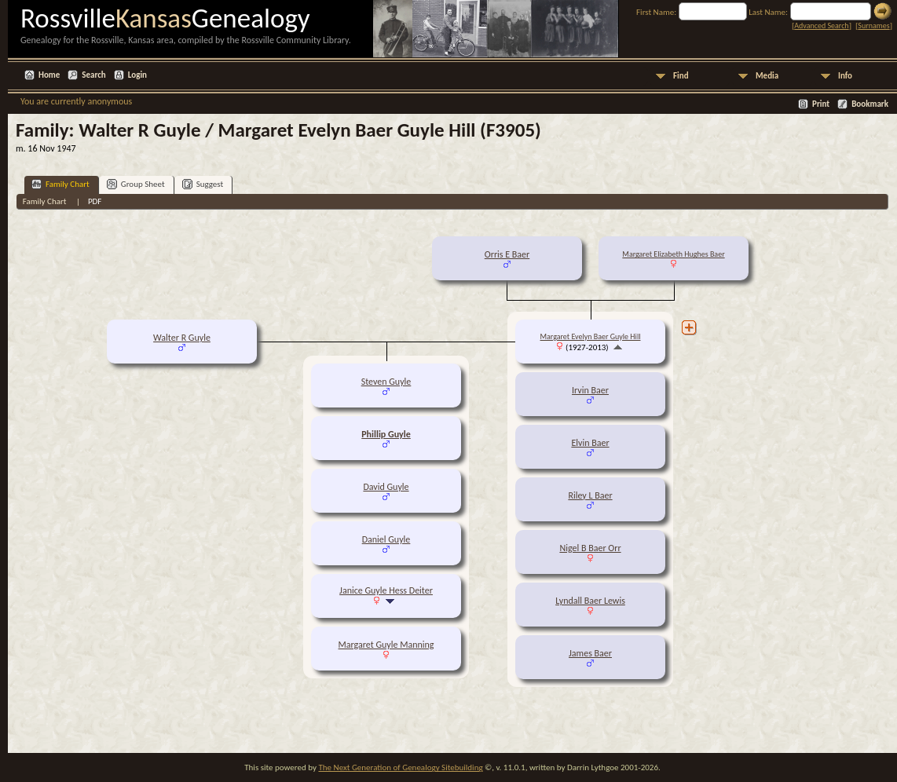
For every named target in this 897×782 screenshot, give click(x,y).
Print (820, 104)
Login (137, 75)
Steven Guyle (386, 381)
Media (767, 76)
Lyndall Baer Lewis (590, 600)
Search (93, 75)
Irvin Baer (590, 390)
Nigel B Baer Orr (590, 548)
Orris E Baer (507, 254)
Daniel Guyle (386, 539)
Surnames (873, 25)
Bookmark (869, 104)
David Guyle (385, 486)
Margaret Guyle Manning (386, 644)
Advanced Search (821, 25)
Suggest (203, 184)
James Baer (590, 653)
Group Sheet (136, 184)
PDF (95, 201)
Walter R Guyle (182, 337)
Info (845, 76)
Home (49, 75)
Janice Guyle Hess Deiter (386, 590)
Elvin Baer (590, 442)
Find (681, 76)
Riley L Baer (590, 495)
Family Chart (60, 184)
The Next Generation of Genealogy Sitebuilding (400, 767)
